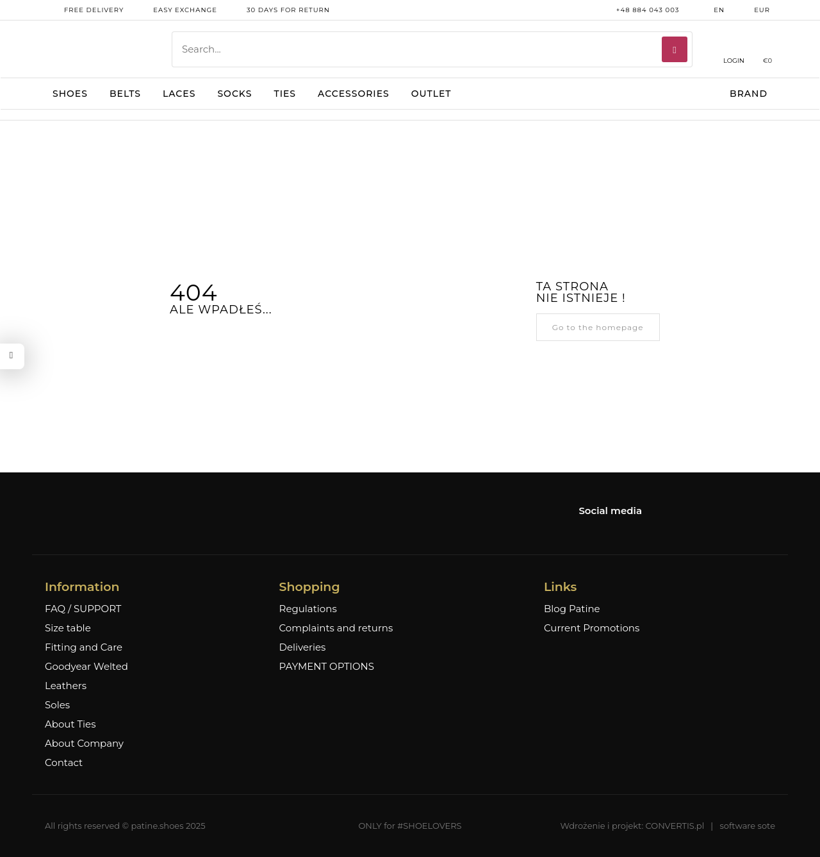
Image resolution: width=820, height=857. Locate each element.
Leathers (65, 686)
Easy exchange (175, 10)
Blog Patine (572, 609)
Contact (64, 763)
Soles (57, 705)
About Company (84, 743)
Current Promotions (591, 628)
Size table (68, 628)
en (709, 10)
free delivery (84, 10)
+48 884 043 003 (638, 10)
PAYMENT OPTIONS (326, 666)
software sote (747, 825)
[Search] (674, 49)
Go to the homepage (598, 327)
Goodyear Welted (86, 666)
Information (82, 587)
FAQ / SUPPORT (83, 609)
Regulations (308, 609)
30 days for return (278, 10)
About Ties (70, 724)
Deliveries (302, 647)
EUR (752, 10)
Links (560, 587)
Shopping (309, 587)
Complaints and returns (336, 628)
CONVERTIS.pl (675, 825)
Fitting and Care (83, 647)
